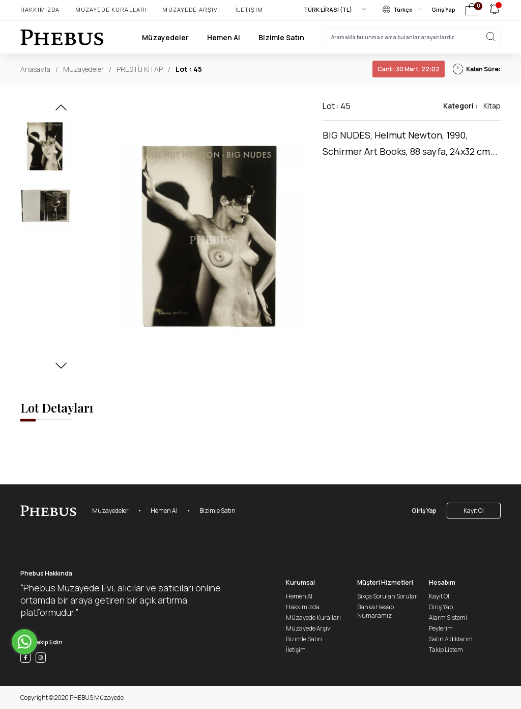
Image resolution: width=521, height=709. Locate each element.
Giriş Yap (443, 9)
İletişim (249, 9)
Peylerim (441, 628)
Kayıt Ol (474, 510)
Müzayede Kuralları (111, 9)
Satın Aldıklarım (451, 639)
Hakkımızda (40, 9)
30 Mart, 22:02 (409, 69)
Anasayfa (35, 69)
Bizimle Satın (281, 37)
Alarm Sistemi (448, 617)
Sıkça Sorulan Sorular (387, 596)
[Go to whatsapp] (24, 642)
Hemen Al (223, 37)
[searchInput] (412, 37)
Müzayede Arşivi (191, 9)
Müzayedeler (165, 37)
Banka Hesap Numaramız (375, 611)
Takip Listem (446, 649)
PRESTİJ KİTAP (140, 69)
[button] (61, 110)
